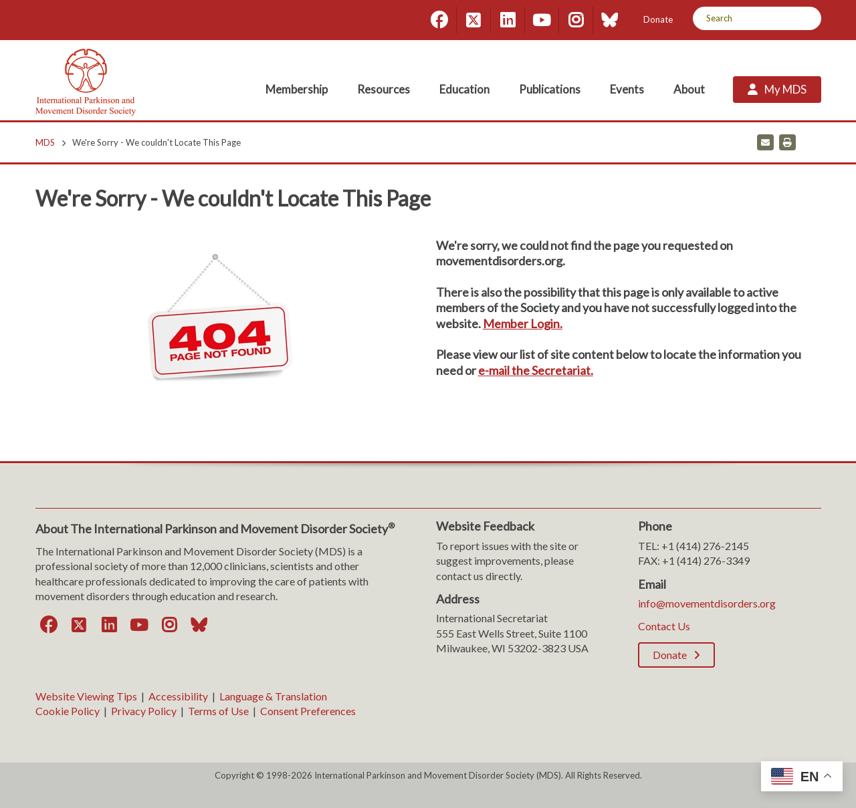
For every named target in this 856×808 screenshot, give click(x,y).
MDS (45, 142)
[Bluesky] (610, 20)
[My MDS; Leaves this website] (777, 89)
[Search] (806, 18)
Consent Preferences (308, 710)
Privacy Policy (144, 710)
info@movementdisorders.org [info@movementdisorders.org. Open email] (707, 603)
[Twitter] (473, 20)
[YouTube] (541, 20)
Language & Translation (273, 696)
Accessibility (178, 696)
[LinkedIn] (507, 20)
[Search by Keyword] (742, 18)
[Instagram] (575, 20)
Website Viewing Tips (86, 696)
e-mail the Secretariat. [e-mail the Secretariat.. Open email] (535, 370)
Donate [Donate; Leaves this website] (658, 19)
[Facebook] (439, 20)
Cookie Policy (67, 710)
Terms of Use (218, 710)
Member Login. (522, 323)
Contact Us (664, 626)
